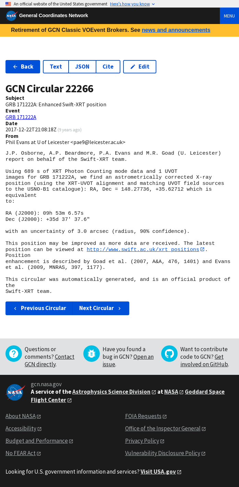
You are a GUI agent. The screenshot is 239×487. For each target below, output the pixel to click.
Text (56, 66)
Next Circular (100, 308)
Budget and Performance (36, 441)
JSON (82, 66)
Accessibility (20, 428)
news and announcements (176, 30)
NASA (171, 391)
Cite (108, 66)
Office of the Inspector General (163, 428)
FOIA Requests (143, 416)
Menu (229, 16)
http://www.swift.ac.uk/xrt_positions (143, 249)
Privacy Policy (142, 441)
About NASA (20, 416)
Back (22, 66)
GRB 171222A (20, 117)
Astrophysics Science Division (111, 391)
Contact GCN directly (49, 360)
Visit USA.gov (158, 471)
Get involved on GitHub (204, 360)
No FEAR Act (20, 453)
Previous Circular (39, 308)
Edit (140, 66)
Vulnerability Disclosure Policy (162, 453)
